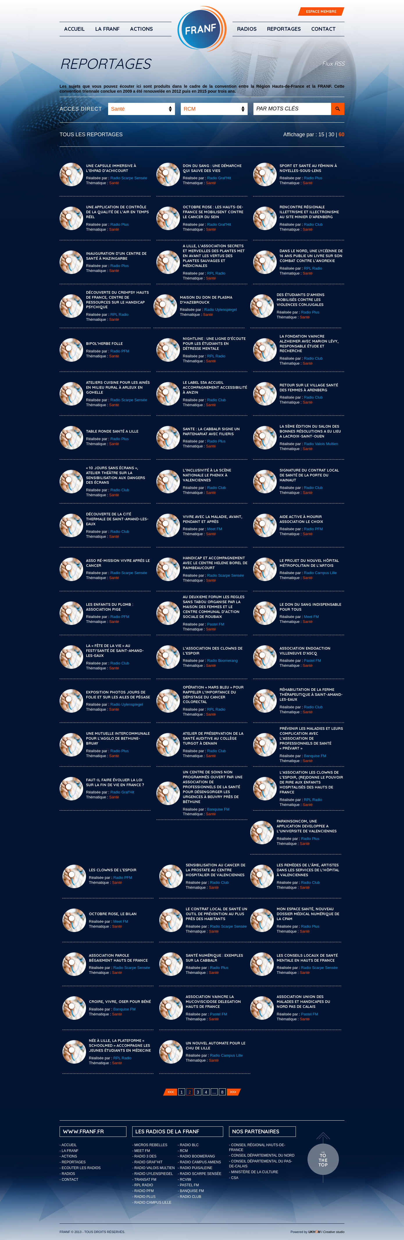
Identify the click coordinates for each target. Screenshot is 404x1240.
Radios (247, 29)
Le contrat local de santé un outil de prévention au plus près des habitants (216, 913)
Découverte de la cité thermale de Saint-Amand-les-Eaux (117, 519)
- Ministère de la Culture (253, 1172)
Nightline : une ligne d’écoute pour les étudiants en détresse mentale (214, 343)
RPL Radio (216, 273)
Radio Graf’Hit (219, 178)
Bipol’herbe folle (104, 343)
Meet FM (214, 529)
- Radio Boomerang (196, 1156)
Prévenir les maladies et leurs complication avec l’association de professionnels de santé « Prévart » (311, 738)
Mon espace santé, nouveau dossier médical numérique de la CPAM (308, 913)
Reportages (284, 29)
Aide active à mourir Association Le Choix (301, 519)
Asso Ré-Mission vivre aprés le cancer (118, 563)
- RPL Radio (142, 1185)
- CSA (233, 1178)
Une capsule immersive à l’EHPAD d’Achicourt (111, 168)
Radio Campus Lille (320, 573)
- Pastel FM (188, 1185)
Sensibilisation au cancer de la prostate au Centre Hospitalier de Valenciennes (215, 870)
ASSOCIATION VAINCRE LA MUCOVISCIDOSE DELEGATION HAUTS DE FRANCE (213, 1001)
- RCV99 (184, 1180)
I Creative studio (326, 1232)
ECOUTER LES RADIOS (81, 1168)
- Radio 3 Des (144, 1156)
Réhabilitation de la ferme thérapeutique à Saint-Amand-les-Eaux (311, 694)
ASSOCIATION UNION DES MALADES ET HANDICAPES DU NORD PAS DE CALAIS (303, 1001)
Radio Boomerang (222, 660)
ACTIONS (141, 29)
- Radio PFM (143, 1191)
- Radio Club (189, 1197)
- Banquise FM (191, 1191)
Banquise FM (315, 756)
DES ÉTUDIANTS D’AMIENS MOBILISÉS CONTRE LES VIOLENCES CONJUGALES (300, 299)
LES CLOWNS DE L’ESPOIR (112, 870)
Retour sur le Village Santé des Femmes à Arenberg (309, 387)
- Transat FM (144, 1180)
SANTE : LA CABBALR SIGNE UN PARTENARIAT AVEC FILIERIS (211, 431)
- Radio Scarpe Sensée (199, 1174)
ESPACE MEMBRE (321, 11)
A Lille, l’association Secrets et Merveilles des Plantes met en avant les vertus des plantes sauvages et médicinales (214, 255)
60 (341, 134)
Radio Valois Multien (321, 444)
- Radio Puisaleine (195, 1168)
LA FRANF (107, 29)
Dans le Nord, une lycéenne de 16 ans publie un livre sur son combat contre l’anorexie (311, 255)
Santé (114, 183)
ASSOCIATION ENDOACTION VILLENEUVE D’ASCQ (305, 650)
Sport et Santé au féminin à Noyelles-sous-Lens (308, 168)
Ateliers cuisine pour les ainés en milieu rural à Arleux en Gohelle (118, 387)
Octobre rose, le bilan (113, 913)
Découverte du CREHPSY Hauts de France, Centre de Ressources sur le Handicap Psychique (117, 299)
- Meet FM (141, 1151)
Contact (323, 29)
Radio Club (313, 224)
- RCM (183, 1151)
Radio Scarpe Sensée (128, 178)
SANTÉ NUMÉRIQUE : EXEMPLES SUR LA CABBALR (214, 958)
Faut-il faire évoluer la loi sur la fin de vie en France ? (115, 782)
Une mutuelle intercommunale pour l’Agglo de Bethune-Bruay (118, 738)
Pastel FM (215, 624)
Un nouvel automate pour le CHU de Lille (215, 1045)
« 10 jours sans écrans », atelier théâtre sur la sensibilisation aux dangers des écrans (115, 475)
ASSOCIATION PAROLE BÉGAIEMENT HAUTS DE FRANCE (118, 958)
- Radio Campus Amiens (199, 1162)
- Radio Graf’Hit (147, 1162)
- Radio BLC (188, 1145)
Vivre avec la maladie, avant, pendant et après (212, 519)
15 (321, 134)
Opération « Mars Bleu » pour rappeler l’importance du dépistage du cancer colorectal (213, 694)
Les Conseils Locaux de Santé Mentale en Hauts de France (307, 958)
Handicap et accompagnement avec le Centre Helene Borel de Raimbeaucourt (215, 563)
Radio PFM (119, 351)
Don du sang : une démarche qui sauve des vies (212, 168)
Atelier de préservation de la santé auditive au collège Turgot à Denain (213, 738)
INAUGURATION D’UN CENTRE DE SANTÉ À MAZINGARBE (116, 256)
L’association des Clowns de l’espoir (212, 650)
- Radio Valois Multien (153, 1168)
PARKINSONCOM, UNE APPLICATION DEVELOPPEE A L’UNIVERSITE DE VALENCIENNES (307, 826)
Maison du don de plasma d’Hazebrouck (206, 299)
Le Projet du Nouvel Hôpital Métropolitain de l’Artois (309, 563)
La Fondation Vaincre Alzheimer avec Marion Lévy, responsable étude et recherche (309, 343)
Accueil (74, 29)
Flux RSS (333, 63)
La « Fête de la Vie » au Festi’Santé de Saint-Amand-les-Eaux (115, 650)
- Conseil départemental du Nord (261, 1155)
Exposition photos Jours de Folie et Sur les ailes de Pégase (118, 694)
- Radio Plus (143, 1197)
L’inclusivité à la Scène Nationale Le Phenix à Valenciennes (207, 475)
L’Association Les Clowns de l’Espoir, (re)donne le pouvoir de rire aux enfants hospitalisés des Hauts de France (311, 782)
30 (331, 134)
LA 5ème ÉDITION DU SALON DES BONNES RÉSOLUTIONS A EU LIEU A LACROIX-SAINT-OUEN (310, 431)
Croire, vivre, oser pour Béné (120, 1001)
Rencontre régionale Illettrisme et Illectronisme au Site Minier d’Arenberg (309, 212)
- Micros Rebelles (149, 1145)
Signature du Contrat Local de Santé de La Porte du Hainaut (309, 475)
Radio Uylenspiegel (220, 309)
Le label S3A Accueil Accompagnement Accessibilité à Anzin (215, 387)
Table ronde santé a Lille (112, 431)
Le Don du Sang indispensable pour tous (310, 607)
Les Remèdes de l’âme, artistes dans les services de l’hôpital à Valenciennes (308, 870)
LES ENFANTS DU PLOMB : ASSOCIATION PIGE (109, 607)
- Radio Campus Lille (151, 1202)
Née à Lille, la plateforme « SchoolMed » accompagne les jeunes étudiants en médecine (120, 1045)
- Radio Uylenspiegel (152, 1174)
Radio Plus (313, 178)
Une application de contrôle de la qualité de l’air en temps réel (117, 212)
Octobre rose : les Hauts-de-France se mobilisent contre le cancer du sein (213, 212)
